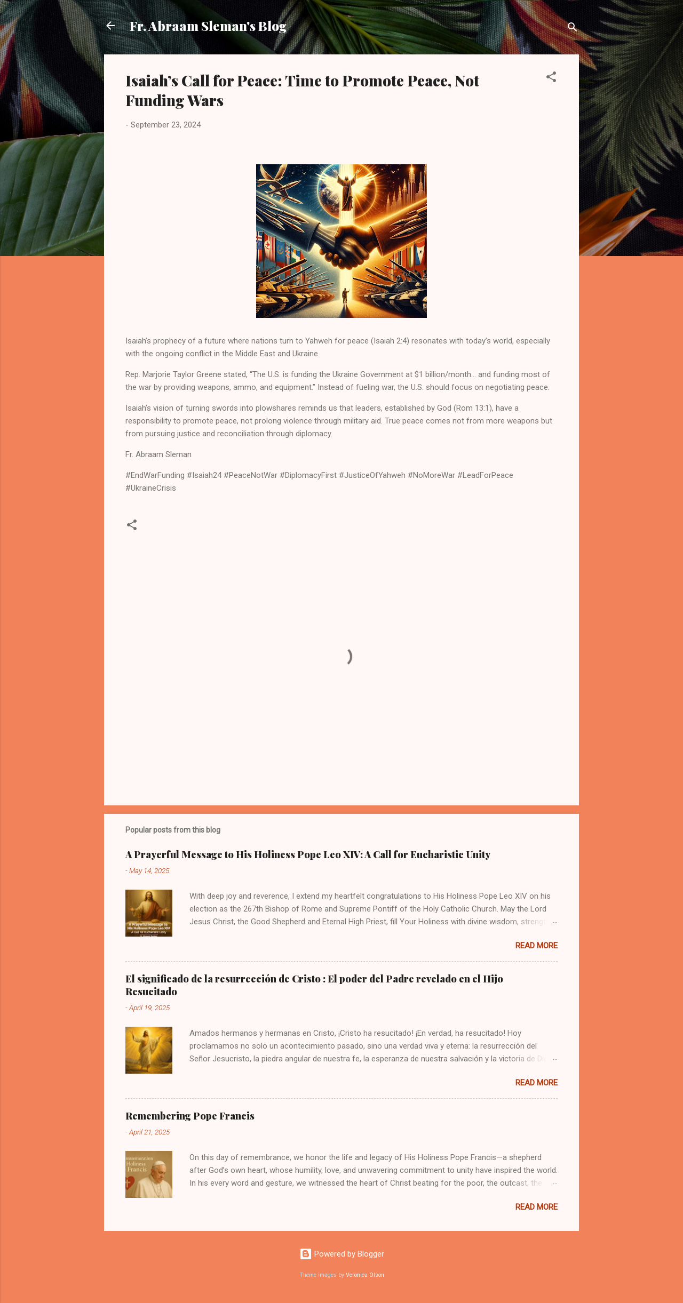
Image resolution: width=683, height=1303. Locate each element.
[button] (551, 78)
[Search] (572, 29)
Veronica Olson (365, 1275)
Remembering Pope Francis (190, 1115)
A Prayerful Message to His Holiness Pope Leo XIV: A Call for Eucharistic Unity (307, 854)
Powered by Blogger (341, 1254)
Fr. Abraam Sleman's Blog (208, 25)
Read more (536, 945)
